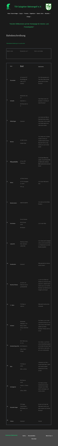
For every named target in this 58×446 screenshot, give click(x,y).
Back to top (49, 435)
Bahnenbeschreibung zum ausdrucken (16, 43)
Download (34, 438)
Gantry (24, 435)
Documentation (31, 435)
